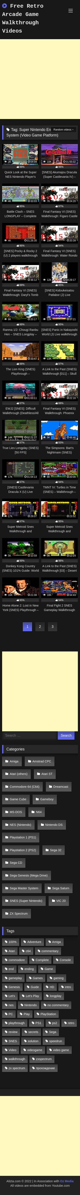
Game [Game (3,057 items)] (49, 969)
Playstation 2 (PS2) (23, 850)
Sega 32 (55, 850)
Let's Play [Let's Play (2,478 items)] (32, 996)
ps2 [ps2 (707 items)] (54, 1023)
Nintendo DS (54, 824)
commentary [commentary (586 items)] (50, 951)
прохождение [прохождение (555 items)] (45, 1068)
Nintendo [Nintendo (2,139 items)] (30, 1005)
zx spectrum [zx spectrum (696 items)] (17, 1068)
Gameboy (47, 799)
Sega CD (16, 862)
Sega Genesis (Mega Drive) (29, 875)
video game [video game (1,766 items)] (61, 1050)
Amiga (14, 761)
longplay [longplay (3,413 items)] (55, 996)
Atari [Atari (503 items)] (12, 951)
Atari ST (46, 774)
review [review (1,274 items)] (13, 1032)
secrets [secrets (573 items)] (33, 1032)
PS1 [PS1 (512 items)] (38, 1023)
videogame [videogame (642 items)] (34, 1050)
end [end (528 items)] (11, 969)
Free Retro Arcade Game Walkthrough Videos (23, 18)
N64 (39, 812)
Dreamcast (60, 786)
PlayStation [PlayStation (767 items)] (48, 1014)
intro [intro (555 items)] (68, 987)
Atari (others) (19, 774)
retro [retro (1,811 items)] (71, 1023)
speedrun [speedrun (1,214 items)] (55, 1041)
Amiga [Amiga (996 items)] (56, 942)
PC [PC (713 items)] (11, 1014)
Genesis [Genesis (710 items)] (14, 987)
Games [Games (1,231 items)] (38, 978)
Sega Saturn (60, 888)
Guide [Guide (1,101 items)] (35, 987)
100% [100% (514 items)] (12, 942)
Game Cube (18, 799)
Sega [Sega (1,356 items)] (52, 1032)
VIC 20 (61, 900)
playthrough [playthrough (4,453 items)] (17, 1023)
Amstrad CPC (41, 761)
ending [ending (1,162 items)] (29, 969)
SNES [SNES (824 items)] (13, 1041)
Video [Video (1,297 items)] (12, 1050)
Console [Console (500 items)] (65, 960)
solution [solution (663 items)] (33, 1041)
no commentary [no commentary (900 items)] (58, 1005)
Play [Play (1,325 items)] (27, 1014)
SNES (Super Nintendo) (26, 900)
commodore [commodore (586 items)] (17, 960)
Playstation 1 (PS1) (23, 837)
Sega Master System (24, 888)
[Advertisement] (40, 79)
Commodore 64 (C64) (24, 786)
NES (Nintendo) (20, 824)
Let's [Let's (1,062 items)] (12, 996)
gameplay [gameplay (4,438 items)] (15, 978)
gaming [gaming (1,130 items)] (59, 978)
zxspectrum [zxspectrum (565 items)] (44, 1059)
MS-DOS (16, 812)
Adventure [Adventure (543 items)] (34, 942)
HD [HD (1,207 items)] (52, 987)
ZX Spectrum (19, 913)
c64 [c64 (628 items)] (28, 951)
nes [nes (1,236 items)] (11, 1005)
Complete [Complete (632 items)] (42, 960)
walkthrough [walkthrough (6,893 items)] (17, 1059)
